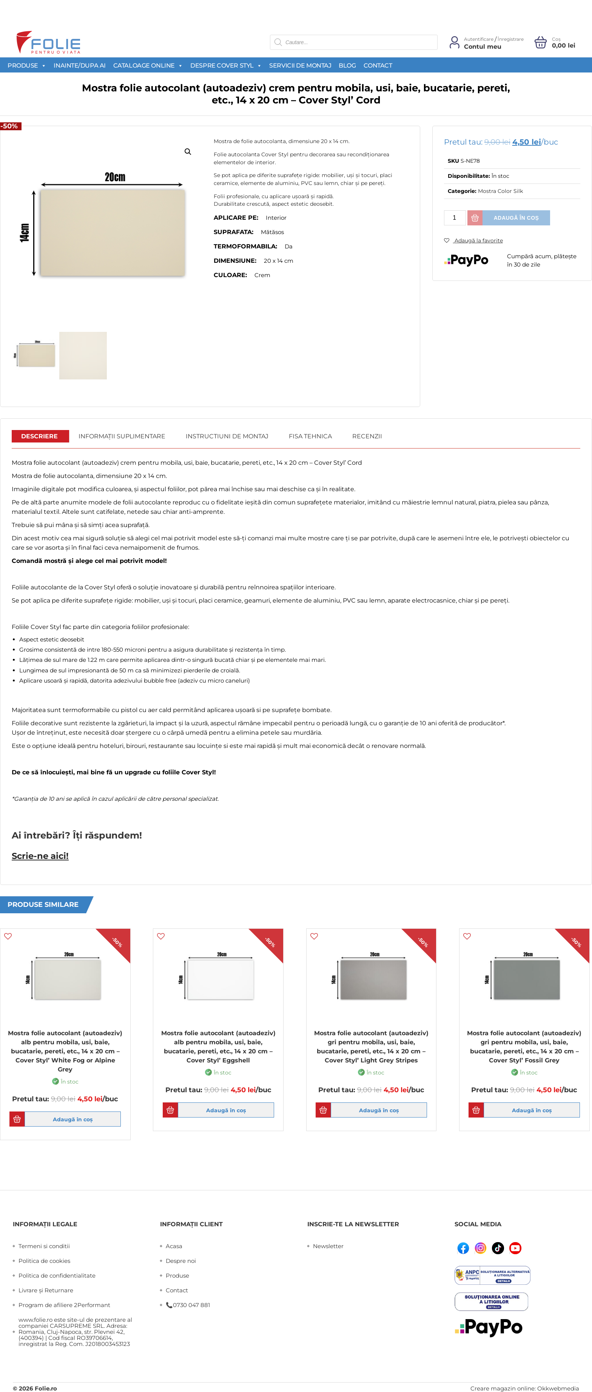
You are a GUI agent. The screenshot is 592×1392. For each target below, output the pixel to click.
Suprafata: (233, 232)
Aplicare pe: (236, 217)
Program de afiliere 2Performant (64, 1303)
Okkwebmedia (558, 1387)
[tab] (39, 436)
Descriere (39, 436)
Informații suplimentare (122, 436)
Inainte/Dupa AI (79, 65)
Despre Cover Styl (226, 65)
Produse (27, 65)
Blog (347, 65)
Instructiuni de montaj (227, 436)
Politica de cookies (44, 1259)
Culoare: (230, 275)
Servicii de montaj (300, 65)
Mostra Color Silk (500, 191)
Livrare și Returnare (45, 1289)
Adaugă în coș (516, 218)
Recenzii (367, 436)
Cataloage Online (148, 65)
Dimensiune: (235, 260)
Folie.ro (46, 1387)
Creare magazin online (502, 1387)
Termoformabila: (245, 246)
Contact (378, 65)
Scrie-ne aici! (37, 855)
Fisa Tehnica (310, 436)
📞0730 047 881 (188, 1303)
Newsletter (328, 1245)
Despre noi (181, 1259)
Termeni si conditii (44, 1245)
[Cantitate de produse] (455, 217)
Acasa (174, 1245)
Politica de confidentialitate (57, 1274)
